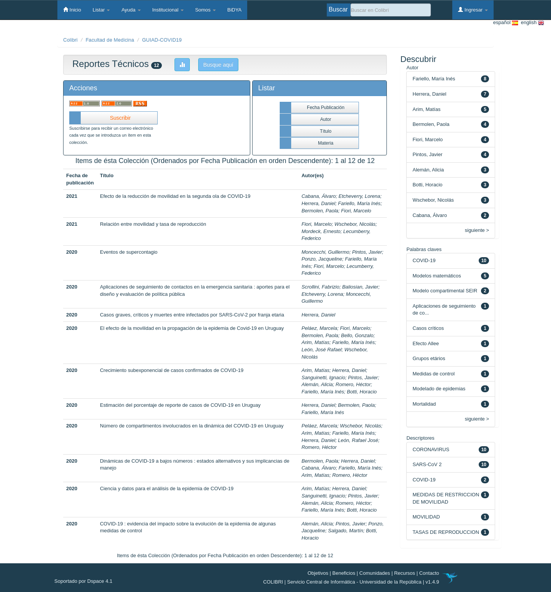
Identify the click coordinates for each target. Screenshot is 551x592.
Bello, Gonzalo (357, 335)
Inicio (72, 10)
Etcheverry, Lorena (359, 196)
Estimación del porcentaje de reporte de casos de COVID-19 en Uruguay (180, 405)
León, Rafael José (358, 440)
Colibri (70, 40)
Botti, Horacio (362, 392)
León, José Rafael (322, 349)
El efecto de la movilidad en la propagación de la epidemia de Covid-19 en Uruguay (192, 328)
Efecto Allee (425, 343)
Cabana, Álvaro (319, 196)
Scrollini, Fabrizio (320, 287)
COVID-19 (423, 260)
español (505, 23)
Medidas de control (433, 374)
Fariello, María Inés (359, 203)
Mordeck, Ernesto (321, 231)
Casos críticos (428, 328)
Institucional (168, 10)
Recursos (404, 573)
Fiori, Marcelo (356, 211)
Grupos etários (428, 358)
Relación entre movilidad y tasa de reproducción (153, 224)
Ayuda (130, 10)
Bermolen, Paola (320, 211)
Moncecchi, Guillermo (325, 252)
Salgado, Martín (345, 530)
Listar (101, 10)
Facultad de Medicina (110, 40)
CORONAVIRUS (430, 449)
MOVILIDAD (426, 517)
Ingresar (473, 10)
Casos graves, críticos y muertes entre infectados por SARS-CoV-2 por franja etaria (192, 315)
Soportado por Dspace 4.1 (83, 581)
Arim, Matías (315, 342)
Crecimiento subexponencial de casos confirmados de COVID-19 (171, 370)
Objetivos (318, 573)
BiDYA (234, 10)
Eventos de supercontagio (128, 252)
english (531, 23)
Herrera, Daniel (318, 203)
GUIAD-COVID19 (162, 40)
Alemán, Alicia (317, 384)
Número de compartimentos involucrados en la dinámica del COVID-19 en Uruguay (192, 426)
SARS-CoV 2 (427, 464)
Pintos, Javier (367, 252)
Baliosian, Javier (360, 287)
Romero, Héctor (353, 384)
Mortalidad (424, 404)
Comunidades (374, 573)
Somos (205, 10)
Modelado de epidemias (438, 388)
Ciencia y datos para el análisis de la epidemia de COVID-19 (166, 488)
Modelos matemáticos (436, 276)
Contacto (429, 573)
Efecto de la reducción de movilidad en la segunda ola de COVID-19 (175, 196)
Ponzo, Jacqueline (322, 259)
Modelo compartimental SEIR (444, 291)
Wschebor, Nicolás (355, 224)
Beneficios (344, 573)
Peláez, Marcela (319, 328)
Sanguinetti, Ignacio (323, 377)
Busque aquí (218, 65)
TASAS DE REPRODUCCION (445, 532)
